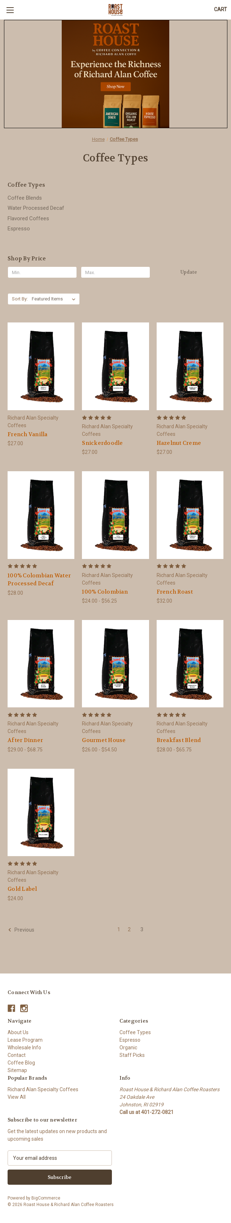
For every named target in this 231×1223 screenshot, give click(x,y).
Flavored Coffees (28, 218)
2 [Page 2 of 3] (129, 929)
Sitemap (17, 1070)
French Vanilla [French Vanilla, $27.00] (28, 434)
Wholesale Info (24, 1047)
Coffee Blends (25, 198)
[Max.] (115, 272)
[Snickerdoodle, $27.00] (115, 366)
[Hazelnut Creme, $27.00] (190, 366)
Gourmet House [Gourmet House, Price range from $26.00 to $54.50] (104, 740)
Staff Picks (132, 1055)
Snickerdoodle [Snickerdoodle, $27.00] (102, 443)
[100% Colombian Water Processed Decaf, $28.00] (41, 515)
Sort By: (20, 299)
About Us (18, 1032)
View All (17, 1097)
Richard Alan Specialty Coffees (43, 1089)
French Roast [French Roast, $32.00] (175, 591)
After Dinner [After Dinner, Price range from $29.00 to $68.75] (25, 740)
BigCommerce (45, 1198)
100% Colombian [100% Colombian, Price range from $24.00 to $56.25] (105, 591)
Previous (21, 929)
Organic (128, 1047)
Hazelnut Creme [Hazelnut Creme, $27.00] (179, 443)
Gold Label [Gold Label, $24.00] (22, 889)
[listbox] (55, 299)
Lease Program (25, 1040)
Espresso (19, 228)
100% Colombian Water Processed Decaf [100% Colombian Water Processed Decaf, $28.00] (39, 579)
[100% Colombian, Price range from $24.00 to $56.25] (115, 515)
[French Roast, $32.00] (190, 515)
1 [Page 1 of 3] (118, 929)
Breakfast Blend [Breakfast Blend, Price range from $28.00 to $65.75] (179, 740)
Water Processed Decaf (36, 208)
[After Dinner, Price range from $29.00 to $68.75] (41, 663)
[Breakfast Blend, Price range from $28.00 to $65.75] (190, 663)
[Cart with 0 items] (220, 9)
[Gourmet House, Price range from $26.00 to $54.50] (115, 663)
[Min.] (42, 272)
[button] (115, 74)
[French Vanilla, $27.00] (41, 366)
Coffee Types (135, 1032)
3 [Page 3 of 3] (141, 929)
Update (188, 272)
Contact (17, 1055)
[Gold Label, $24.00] (41, 812)
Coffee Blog (21, 1063)
